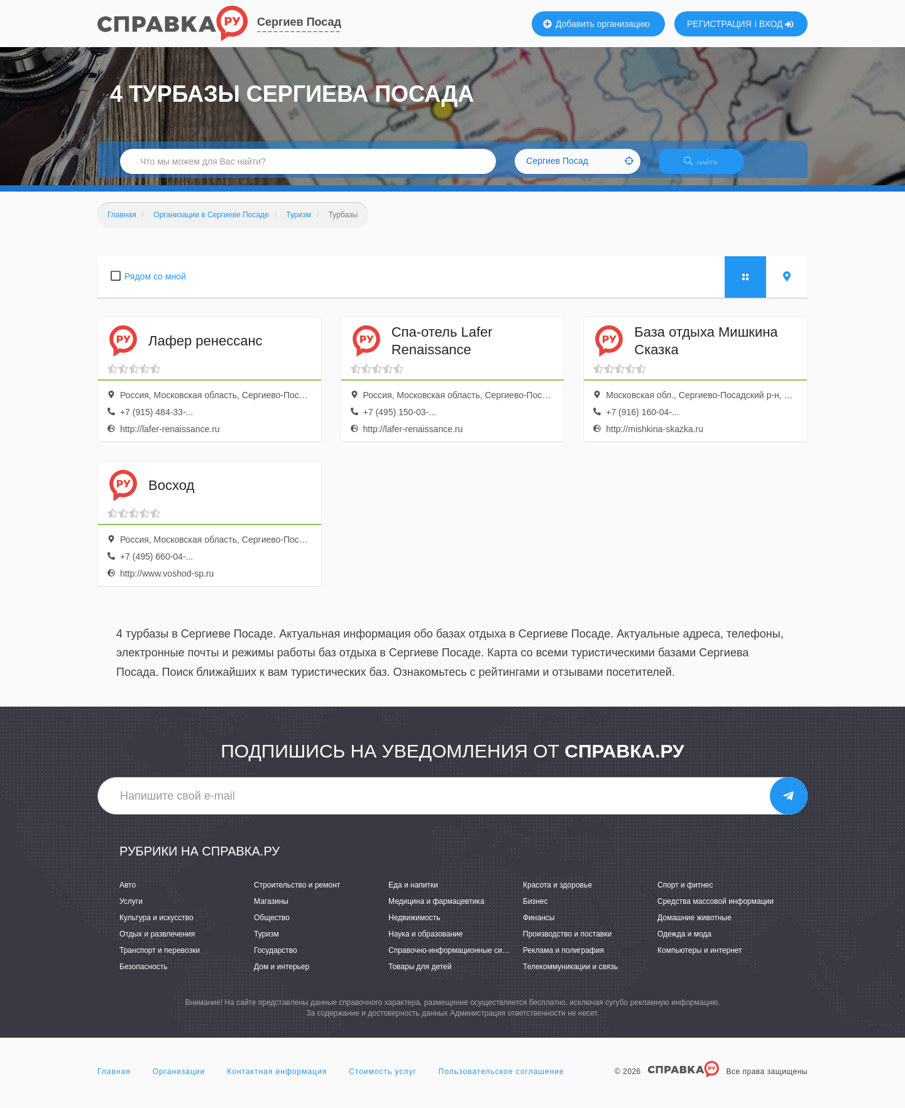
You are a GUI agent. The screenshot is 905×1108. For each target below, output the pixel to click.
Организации (179, 1079)
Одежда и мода (684, 941)
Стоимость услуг (383, 1079)
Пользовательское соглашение (501, 1079)
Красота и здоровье (557, 892)
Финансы (538, 925)
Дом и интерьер (281, 974)
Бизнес (535, 908)
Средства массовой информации (715, 908)
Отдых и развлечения (157, 941)
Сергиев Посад (299, 22)
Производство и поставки (567, 941)
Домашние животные (694, 925)
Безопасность (143, 974)
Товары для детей (419, 974)
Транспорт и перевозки (159, 958)
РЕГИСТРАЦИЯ (719, 24)
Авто (127, 892)
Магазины (271, 908)
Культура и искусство (156, 925)
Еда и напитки (413, 892)
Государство (275, 958)
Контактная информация (277, 1079)
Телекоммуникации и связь (570, 974)
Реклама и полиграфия (563, 958)
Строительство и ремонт (297, 892)
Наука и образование (425, 941)
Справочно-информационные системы (456, 958)
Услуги (131, 908)
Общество (272, 925)
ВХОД (776, 24)
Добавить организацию (596, 24)
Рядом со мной (155, 284)
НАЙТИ (707, 166)
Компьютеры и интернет (699, 958)
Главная (114, 1079)
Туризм (266, 941)
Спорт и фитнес (685, 892)
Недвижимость (414, 925)
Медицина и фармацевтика (436, 908)
